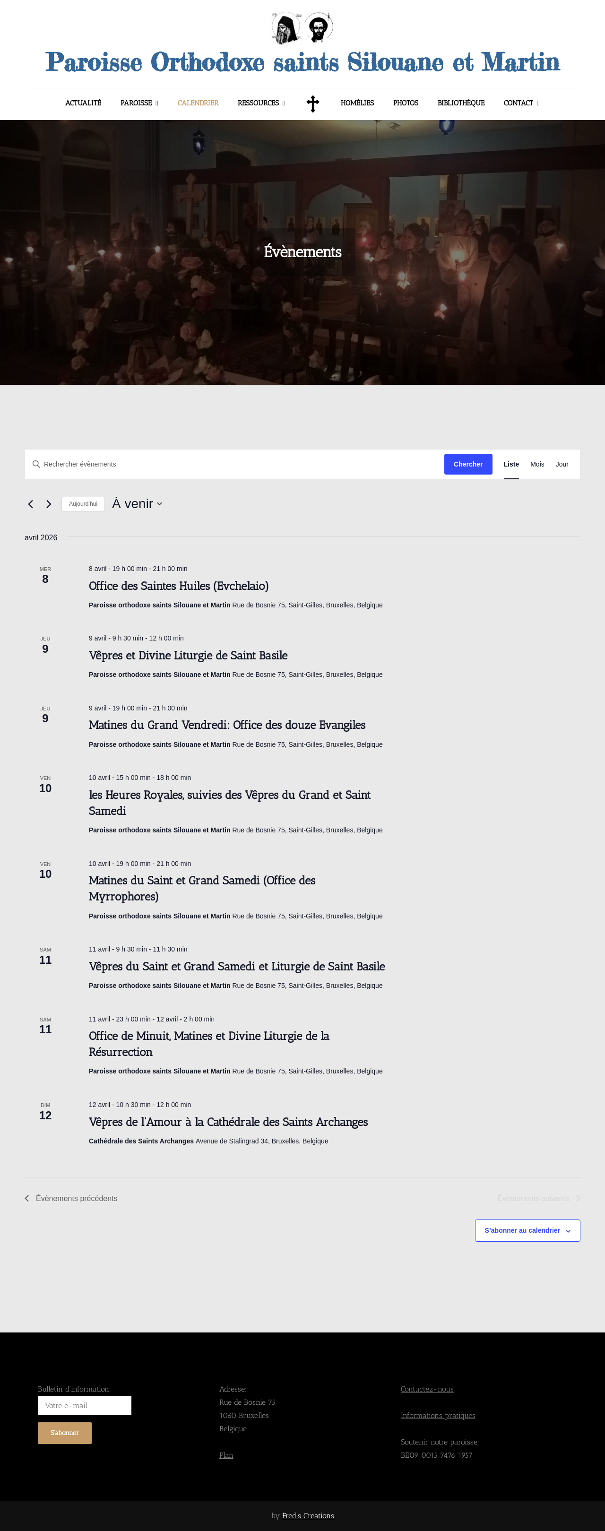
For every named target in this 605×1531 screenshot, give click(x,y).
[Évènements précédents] (30, 504)
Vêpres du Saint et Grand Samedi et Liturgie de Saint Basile (237, 966)
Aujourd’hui (83, 504)
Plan (226, 1455)
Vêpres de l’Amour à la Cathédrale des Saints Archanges (228, 1122)
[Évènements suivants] (48, 504)
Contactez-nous (427, 1388)
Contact (518, 103)
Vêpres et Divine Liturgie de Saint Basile (188, 655)
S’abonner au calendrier (523, 1230)
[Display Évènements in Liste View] (511, 464)
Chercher (468, 464)
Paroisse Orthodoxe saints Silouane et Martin (302, 62)
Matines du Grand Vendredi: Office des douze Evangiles (227, 725)
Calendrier (198, 103)
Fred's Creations (308, 1515)
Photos (405, 103)
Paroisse (136, 103)
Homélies (357, 103)
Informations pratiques (438, 1415)
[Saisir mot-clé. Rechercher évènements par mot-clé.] (234, 464)
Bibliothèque (461, 103)
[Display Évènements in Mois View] (537, 464)
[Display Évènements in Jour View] (562, 464)
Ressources (258, 103)
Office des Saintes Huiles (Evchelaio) (179, 585)
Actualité (83, 103)
